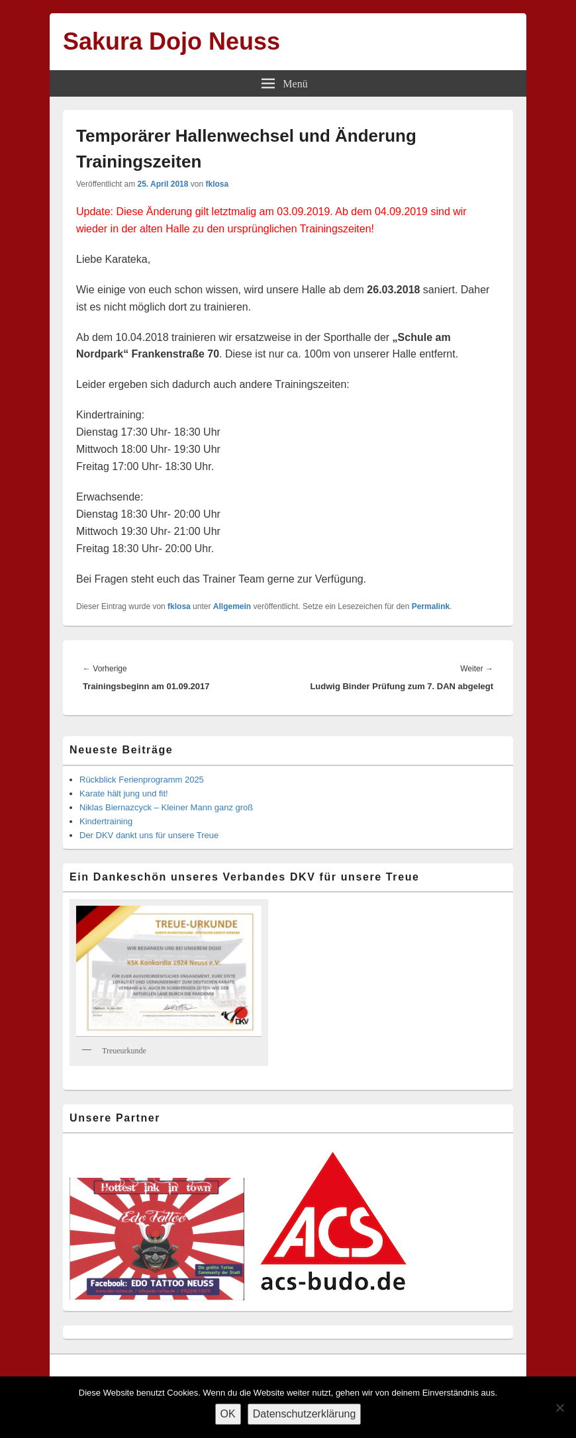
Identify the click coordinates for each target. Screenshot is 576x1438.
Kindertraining (105, 821)
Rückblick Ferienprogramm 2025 (141, 780)
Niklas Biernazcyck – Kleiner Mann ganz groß (166, 807)
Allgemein (232, 606)
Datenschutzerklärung (304, 1413)
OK (228, 1413)
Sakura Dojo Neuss (171, 41)
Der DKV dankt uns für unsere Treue (148, 835)
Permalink (431, 606)
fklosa (216, 184)
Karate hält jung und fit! (123, 793)
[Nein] (559, 1407)
